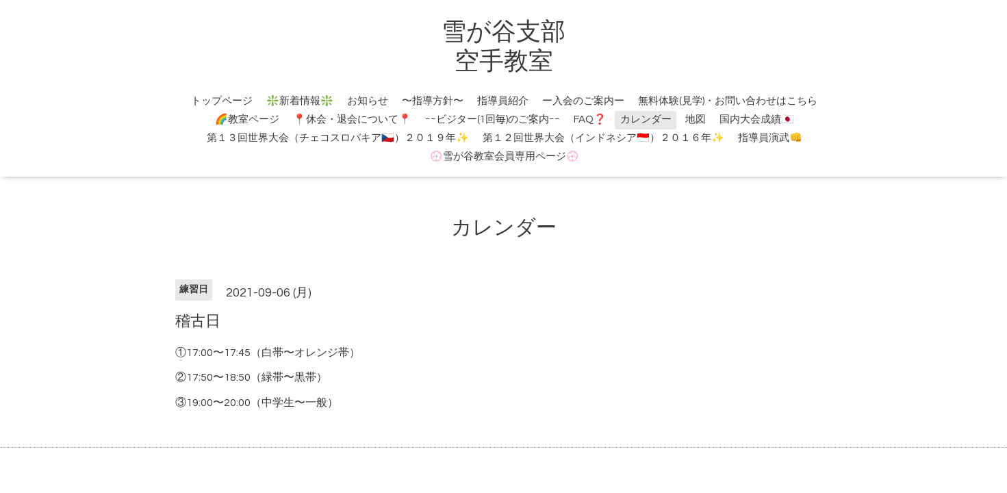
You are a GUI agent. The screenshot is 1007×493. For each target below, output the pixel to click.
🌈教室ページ (247, 119)
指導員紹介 (502, 101)
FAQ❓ (590, 119)
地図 (695, 119)
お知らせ (367, 101)
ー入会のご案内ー (583, 101)
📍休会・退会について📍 (352, 119)
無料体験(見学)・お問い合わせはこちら (727, 101)
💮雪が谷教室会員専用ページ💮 (504, 156)
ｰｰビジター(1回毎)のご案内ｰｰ (492, 119)
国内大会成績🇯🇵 (756, 119)
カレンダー (646, 119)
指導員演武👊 (770, 138)
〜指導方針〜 (432, 101)
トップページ (222, 101)
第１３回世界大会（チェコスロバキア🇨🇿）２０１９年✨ (338, 138)
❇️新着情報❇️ (299, 101)
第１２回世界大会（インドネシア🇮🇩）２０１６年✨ (603, 138)
